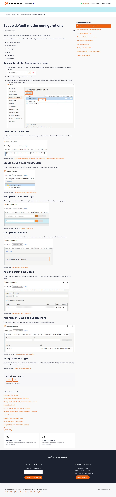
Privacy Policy (29, 492)
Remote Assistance (106, 3)
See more (8, 429)
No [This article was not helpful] (15, 379)
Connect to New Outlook (11, 395)
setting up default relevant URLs (24, 354)
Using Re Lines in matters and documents (16, 425)
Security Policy (38, 492)
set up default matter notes (20, 267)
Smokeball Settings (39, 14)
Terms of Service (19, 492)
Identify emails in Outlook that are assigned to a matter (20, 402)
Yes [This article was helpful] (9, 379)
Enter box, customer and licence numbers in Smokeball (20, 411)
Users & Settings (26, 14)
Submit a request (82, 477)
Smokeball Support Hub (12, 14)
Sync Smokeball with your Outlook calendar (17, 408)
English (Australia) (103, 489)
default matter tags (27, 228)
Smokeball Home (9, 492)
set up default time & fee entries (21, 313)
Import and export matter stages (13, 421)
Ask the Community (95, 3)
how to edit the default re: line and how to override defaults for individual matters (39, 158)
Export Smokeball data (10, 415)
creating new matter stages (23, 368)
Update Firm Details (10, 405)
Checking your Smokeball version (14, 418)
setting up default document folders (25, 192)
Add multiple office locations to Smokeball (16, 398)
